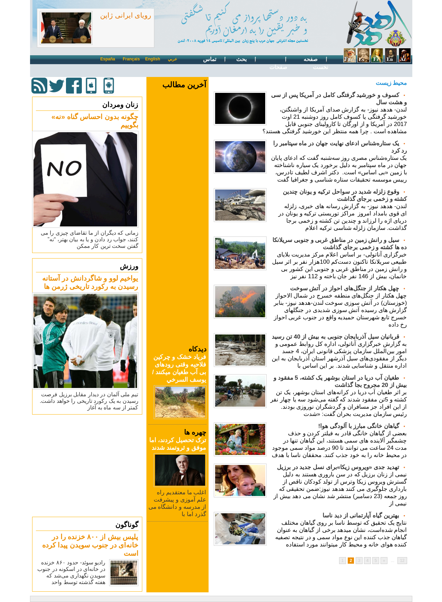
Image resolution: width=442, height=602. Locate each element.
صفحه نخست (316, 62)
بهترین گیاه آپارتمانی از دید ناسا (361, 515)
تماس (214, 59)
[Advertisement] (88, 465)
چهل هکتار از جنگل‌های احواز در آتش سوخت (344, 288)
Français (131, 59)
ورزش (129, 266)
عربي (172, 59)
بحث (246, 59)
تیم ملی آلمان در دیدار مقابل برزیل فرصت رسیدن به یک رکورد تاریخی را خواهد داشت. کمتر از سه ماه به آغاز (89, 400)
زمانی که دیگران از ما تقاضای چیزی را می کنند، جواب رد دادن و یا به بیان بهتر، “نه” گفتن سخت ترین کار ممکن (89, 239)
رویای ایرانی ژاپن (125, 15)
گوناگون (126, 524)
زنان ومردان (120, 104)
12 (402, 560)
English (152, 59)
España (107, 59)
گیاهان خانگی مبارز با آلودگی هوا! (358, 426)
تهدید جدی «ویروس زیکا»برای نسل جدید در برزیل (338, 467)
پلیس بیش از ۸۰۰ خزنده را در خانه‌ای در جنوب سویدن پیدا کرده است (90, 545)
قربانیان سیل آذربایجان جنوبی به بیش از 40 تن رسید (335, 336)
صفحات (278, 62)
